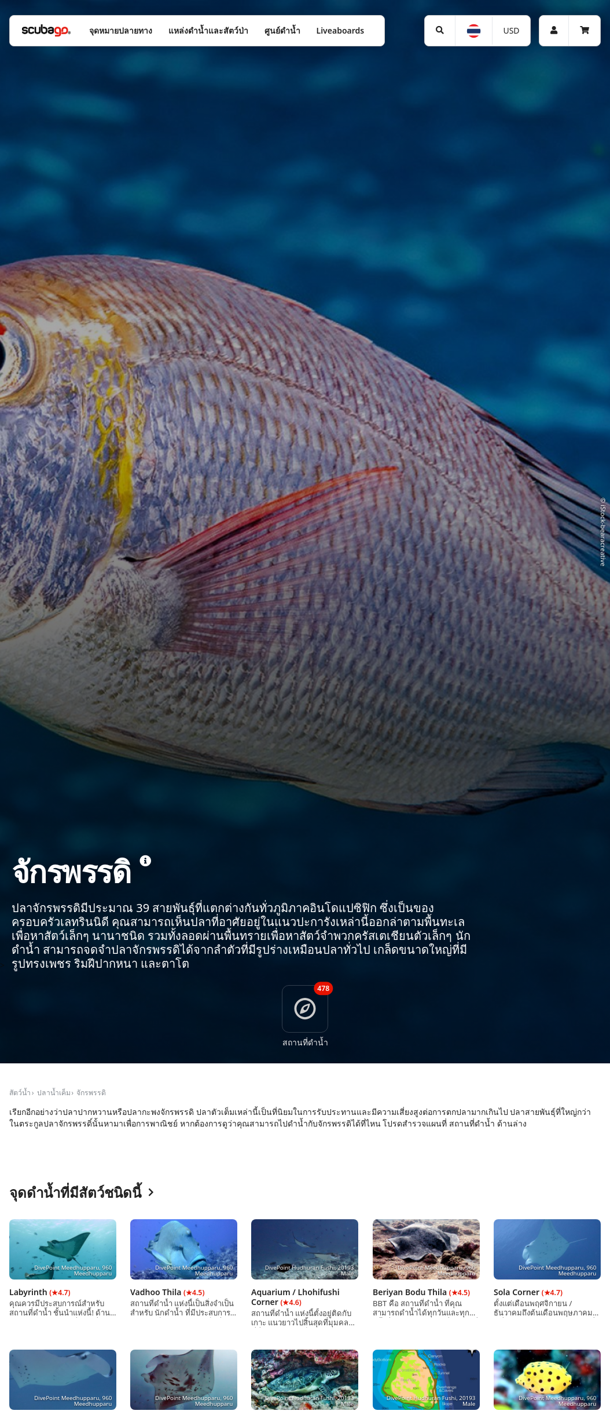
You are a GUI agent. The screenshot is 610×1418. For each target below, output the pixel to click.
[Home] (46, 30)
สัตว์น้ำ (20, 1093)
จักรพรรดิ (91, 1093)
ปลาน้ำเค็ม (54, 1093)
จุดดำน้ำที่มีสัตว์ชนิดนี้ (81, 1193)
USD (511, 30)
